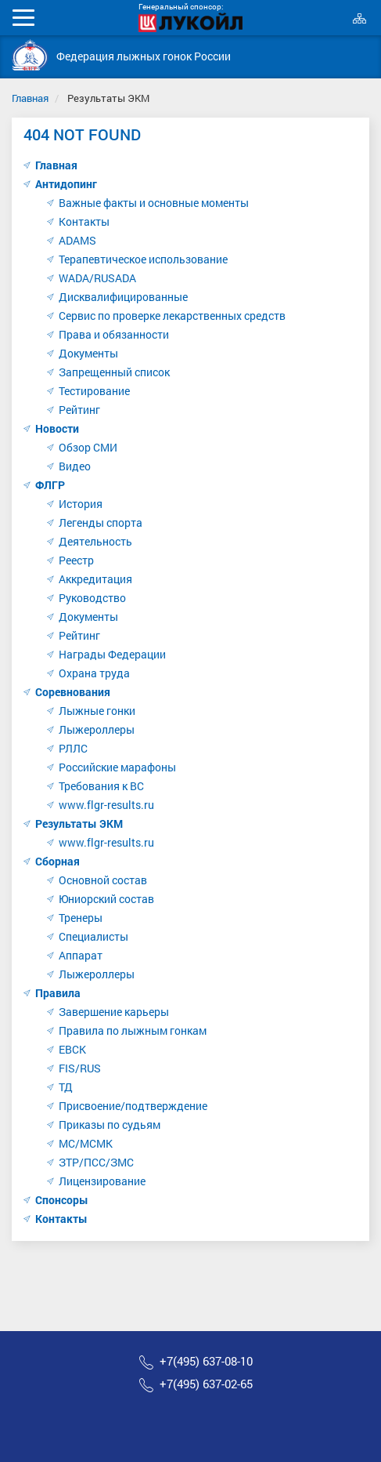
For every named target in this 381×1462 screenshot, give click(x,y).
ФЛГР (50, 484)
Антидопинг (66, 183)
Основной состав (103, 879)
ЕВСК (72, 1049)
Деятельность (95, 541)
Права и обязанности (114, 334)
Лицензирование (102, 1181)
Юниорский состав (106, 898)
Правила (58, 992)
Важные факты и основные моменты (154, 202)
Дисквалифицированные (123, 296)
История (80, 503)
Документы (88, 353)
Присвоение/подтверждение (133, 1105)
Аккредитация (95, 578)
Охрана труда (94, 673)
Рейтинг (79, 409)
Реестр (76, 560)
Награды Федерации (112, 654)
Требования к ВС (101, 785)
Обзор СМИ (88, 447)
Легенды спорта (100, 522)
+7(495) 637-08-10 (206, 1361)
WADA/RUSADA (97, 277)
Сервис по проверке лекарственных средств (172, 315)
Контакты (84, 221)
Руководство (92, 597)
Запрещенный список (114, 372)
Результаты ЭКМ (79, 823)
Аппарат (80, 955)
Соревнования (72, 691)
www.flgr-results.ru (106, 804)
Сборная (57, 861)
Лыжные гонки (97, 710)
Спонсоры (61, 1199)
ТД (66, 1086)
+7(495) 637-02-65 (206, 1384)
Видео (75, 466)
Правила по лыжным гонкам (133, 1030)
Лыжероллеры (97, 729)
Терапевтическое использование (143, 259)
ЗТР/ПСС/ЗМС (96, 1162)
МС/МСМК (86, 1143)
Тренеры (80, 917)
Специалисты (93, 936)
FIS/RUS (80, 1068)
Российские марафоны (117, 767)
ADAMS (77, 240)
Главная (30, 98)
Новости (57, 428)
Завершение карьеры (114, 1011)
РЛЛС (73, 748)
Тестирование (94, 390)
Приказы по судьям (109, 1124)
